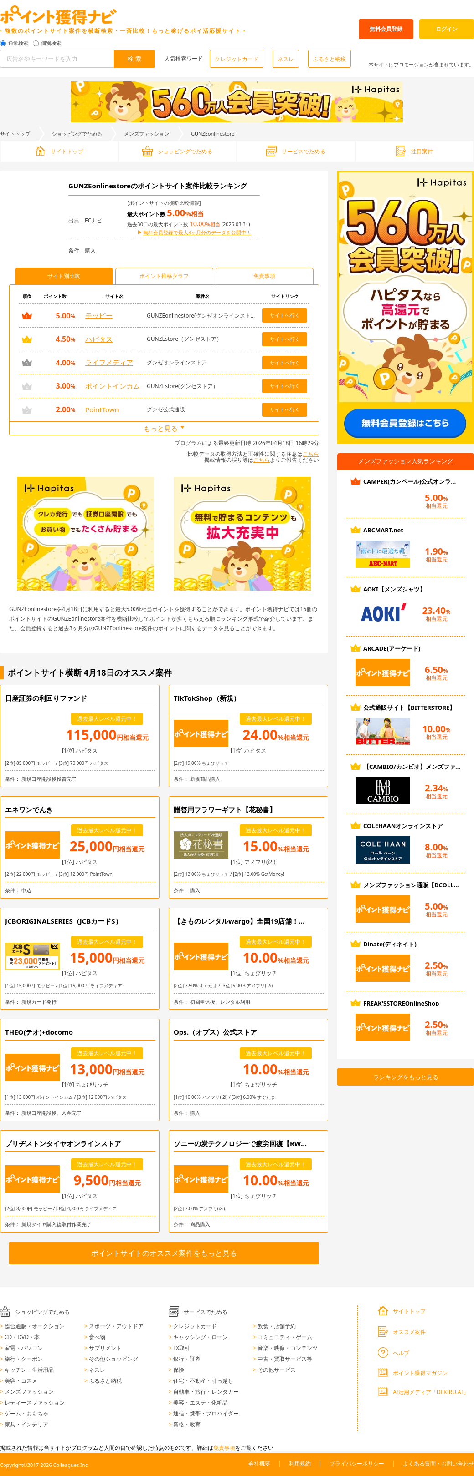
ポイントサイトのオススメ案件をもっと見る (164, 1253)
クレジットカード (236, 59)
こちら (311, 454)
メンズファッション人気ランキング (405, 461)
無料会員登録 (386, 29)
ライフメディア (109, 362)
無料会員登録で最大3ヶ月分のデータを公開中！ (197, 233)
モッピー (99, 315)
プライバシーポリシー (357, 1463)
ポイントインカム (112, 385)
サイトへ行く (285, 315)
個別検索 (51, 43)
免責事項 (224, 1447)
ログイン (447, 29)
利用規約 (300, 1463)
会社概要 (259, 1463)
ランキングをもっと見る (405, 1077)
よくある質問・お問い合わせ (438, 1463)
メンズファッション (146, 133)
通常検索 (18, 43)
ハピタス (99, 339)
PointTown (102, 409)
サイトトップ (15, 133)
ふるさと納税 (329, 59)
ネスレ (286, 59)
